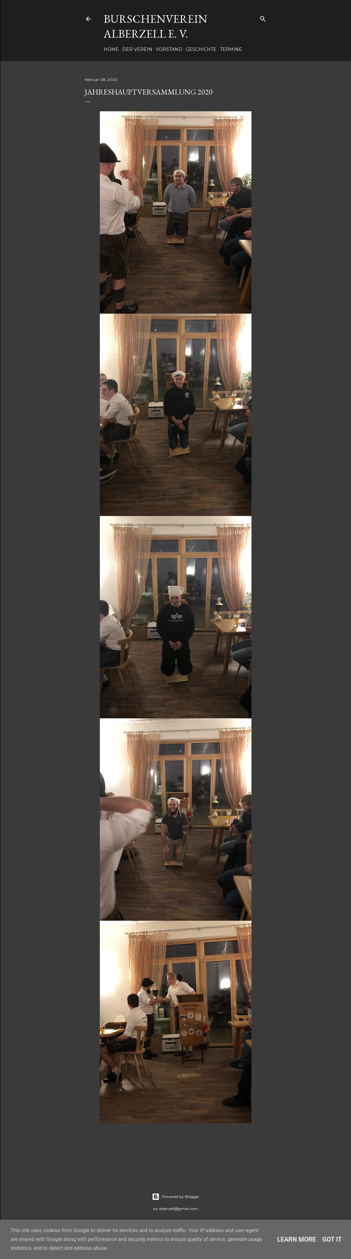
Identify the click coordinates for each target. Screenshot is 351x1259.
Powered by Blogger (175, 1197)
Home (111, 49)
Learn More (296, 1239)
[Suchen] (263, 17)
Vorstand (169, 49)
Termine (231, 49)
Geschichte (201, 49)
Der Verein (137, 49)
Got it (332, 1239)
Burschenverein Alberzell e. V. (155, 26)
